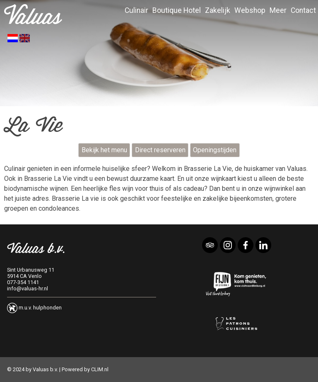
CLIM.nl (99, 369)
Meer (278, 10)
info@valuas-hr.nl (27, 288)
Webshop (249, 10)
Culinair (136, 10)
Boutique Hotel (176, 10)
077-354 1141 (23, 282)
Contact (303, 10)
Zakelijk (217, 10)
